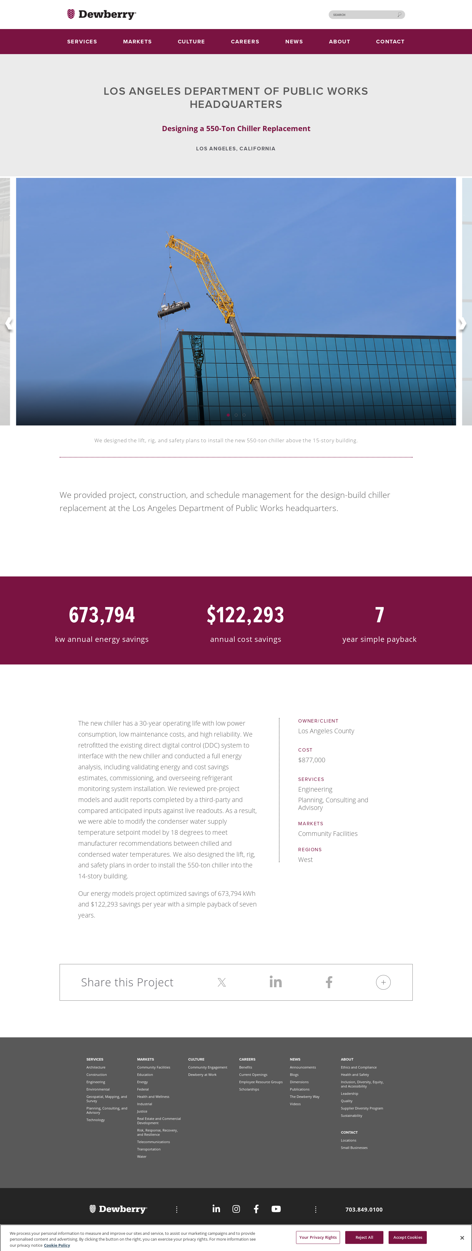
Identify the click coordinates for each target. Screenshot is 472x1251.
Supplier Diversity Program (362, 1108)
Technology (95, 1119)
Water (141, 1156)
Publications (299, 1089)
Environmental (98, 1089)
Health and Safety (355, 1074)
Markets (145, 1059)
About (347, 1059)
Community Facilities (153, 1067)
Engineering (95, 1082)
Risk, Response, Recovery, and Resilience (157, 1132)
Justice (142, 1111)
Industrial (144, 1104)
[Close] (462, 1240)
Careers (247, 1059)
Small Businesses (354, 1147)
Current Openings (253, 1074)
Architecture (95, 1067)
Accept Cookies (407, 1239)
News (295, 1059)
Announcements (303, 1067)
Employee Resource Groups (261, 1082)
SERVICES (82, 41)
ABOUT (339, 41)
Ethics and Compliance (359, 1067)
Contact (349, 1132)
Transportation (149, 1149)
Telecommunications (153, 1141)
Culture (196, 1059)
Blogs (294, 1074)
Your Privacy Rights (318, 1239)
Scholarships (249, 1089)
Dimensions (299, 1082)
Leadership (349, 1093)
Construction (96, 1074)
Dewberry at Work (202, 1074)
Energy (142, 1082)
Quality (347, 1100)
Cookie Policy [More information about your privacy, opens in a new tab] (57, 1247)
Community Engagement (207, 1067)
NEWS (294, 41)
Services (94, 1059)
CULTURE (192, 41)
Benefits (245, 1067)
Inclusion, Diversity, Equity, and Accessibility (362, 1084)
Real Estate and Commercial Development (159, 1120)
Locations (348, 1140)
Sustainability (351, 1115)
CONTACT (390, 41)
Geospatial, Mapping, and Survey (106, 1098)
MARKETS (137, 41)
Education (145, 1074)
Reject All (364, 1239)
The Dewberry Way (305, 1096)
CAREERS (245, 41)
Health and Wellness (153, 1096)
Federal (143, 1089)
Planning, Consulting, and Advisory (106, 1110)
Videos (295, 1104)
